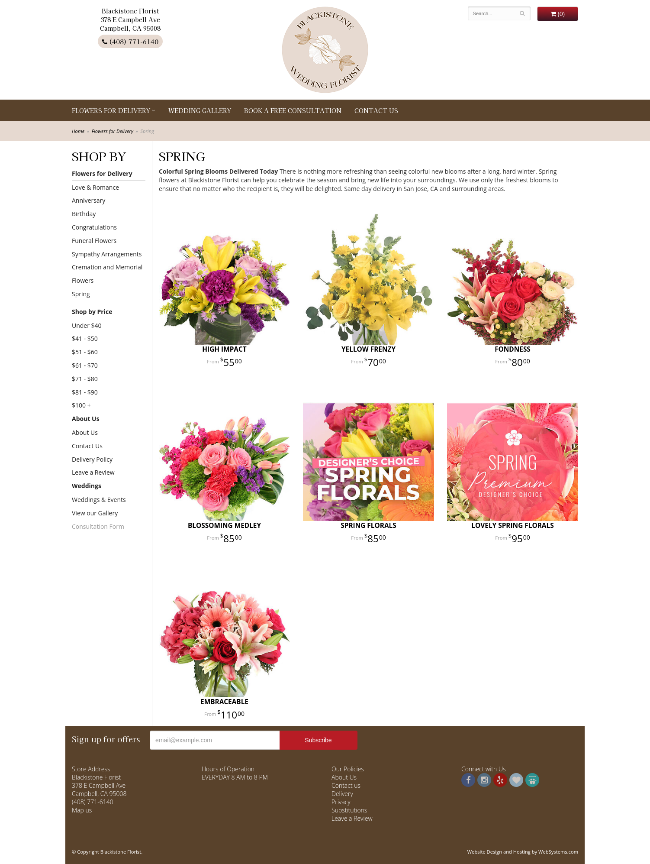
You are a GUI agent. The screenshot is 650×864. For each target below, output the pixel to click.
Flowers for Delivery (111, 110)
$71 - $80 (85, 379)
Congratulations (94, 227)
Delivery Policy (92, 459)
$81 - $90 (85, 392)
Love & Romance (95, 187)
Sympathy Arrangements (107, 254)
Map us (82, 810)
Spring (81, 294)
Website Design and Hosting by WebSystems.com (522, 851)
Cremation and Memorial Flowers (107, 274)
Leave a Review (93, 472)
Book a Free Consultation (292, 110)
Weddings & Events (99, 499)
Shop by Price (92, 311)
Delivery (342, 794)
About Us (86, 418)
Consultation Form (98, 526)
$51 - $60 (85, 352)
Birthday (84, 214)
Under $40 (87, 325)
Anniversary (88, 200)
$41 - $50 (85, 338)
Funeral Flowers (94, 240)
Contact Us (376, 110)
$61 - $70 (85, 365)
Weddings (86, 486)
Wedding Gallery (199, 110)
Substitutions (349, 810)
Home (78, 131)
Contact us (345, 785)
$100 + (81, 405)
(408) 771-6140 (130, 41)
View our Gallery (95, 513)
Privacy (341, 802)
